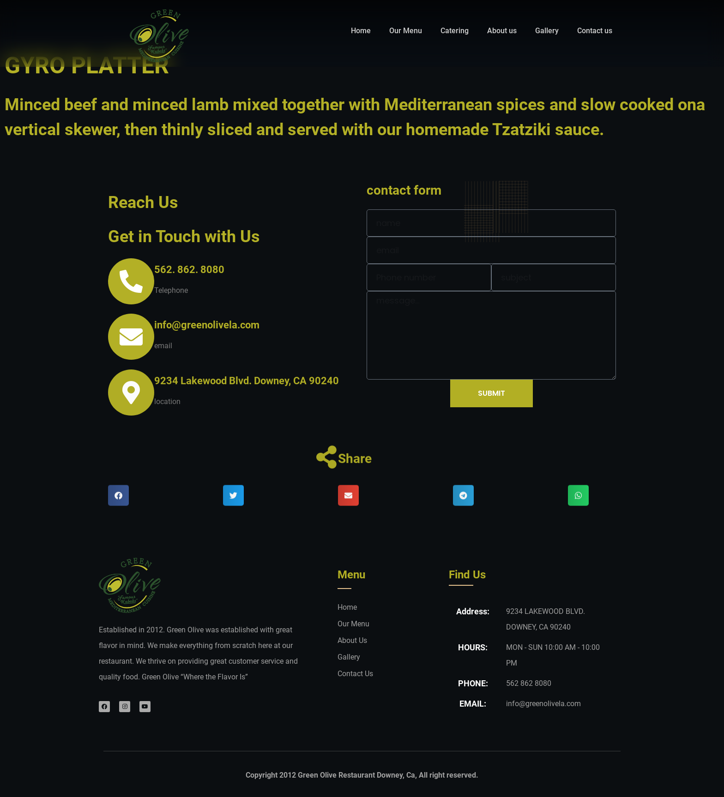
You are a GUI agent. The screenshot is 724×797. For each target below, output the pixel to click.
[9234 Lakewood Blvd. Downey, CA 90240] (131, 410)
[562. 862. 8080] (131, 281)
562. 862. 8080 (189, 269)
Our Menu (405, 30)
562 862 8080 (528, 683)
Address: (472, 611)
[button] (118, 512)
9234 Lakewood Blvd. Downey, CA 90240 (246, 398)
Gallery (547, 30)
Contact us (594, 30)
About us (502, 30)
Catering (454, 30)
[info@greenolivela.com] (131, 337)
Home (361, 30)
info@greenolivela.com (206, 325)
